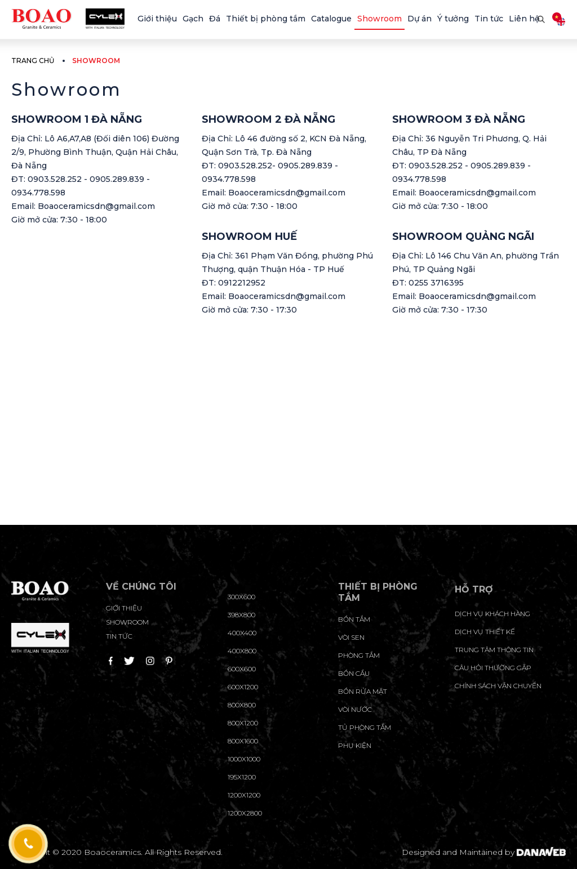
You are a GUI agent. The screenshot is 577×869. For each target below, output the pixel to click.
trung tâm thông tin (494, 649)
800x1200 (243, 723)
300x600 (241, 596)
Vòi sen (351, 637)
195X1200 (242, 777)
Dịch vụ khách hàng (492, 613)
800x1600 (243, 741)
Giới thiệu (124, 608)
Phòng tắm (359, 655)
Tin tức (119, 636)
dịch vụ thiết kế (485, 631)
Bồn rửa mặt (362, 691)
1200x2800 (245, 813)
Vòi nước (355, 709)
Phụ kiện (354, 745)
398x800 (241, 614)
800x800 (242, 705)
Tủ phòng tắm (364, 727)
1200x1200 (244, 795)
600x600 (242, 669)
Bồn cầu (354, 673)
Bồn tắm (354, 619)
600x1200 (243, 687)
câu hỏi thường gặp (493, 667)
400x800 (242, 651)
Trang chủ (32, 60)
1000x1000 (244, 759)
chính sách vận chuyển (498, 685)
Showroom (127, 622)
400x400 (242, 633)
